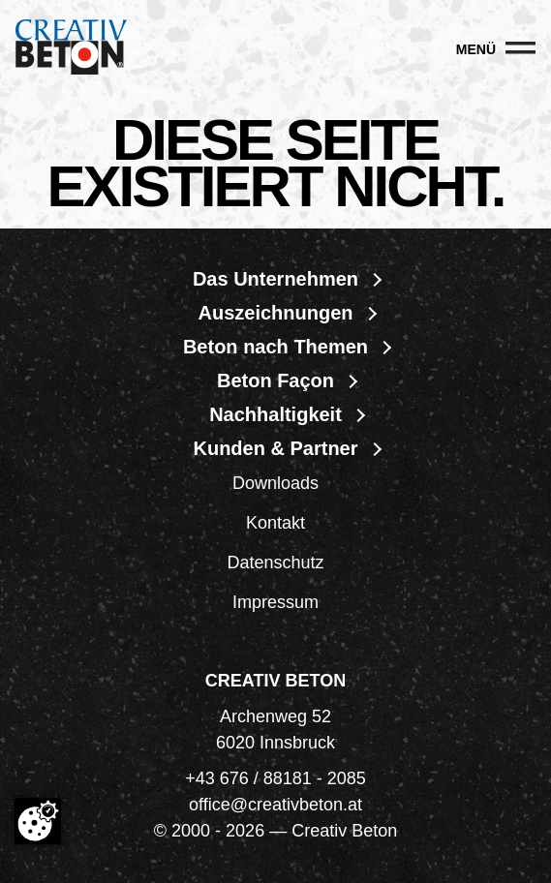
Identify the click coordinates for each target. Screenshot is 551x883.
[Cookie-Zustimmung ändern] (38, 821)
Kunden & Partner (275, 448)
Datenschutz (275, 562)
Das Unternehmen (275, 278)
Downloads (275, 483)
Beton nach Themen (275, 346)
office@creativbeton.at (275, 804)
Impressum (275, 602)
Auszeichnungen (275, 312)
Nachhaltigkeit (275, 414)
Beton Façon (275, 380)
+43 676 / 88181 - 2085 (275, 778)
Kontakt (275, 523)
